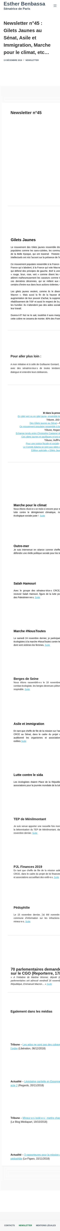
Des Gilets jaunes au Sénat (43, 423)
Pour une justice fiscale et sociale (42, 443)
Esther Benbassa (24, 4)
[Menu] (55, 5)
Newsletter (32, 60)
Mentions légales (46, 1225)
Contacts (9, 1225)
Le (24, 447)
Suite (42, 515)
